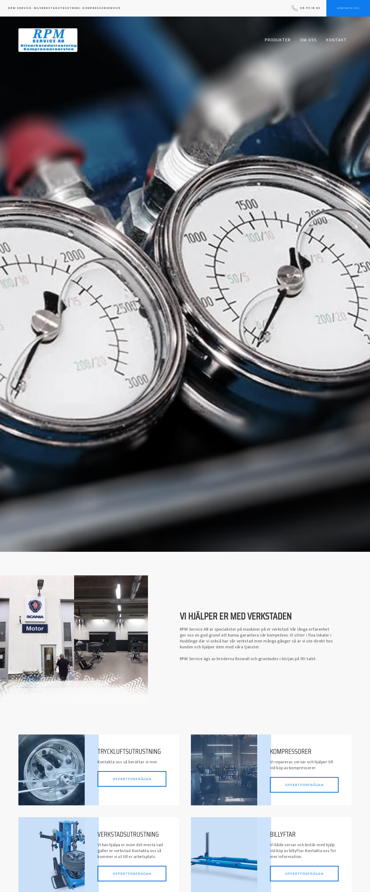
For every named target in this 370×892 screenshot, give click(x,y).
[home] (47, 40)
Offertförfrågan (132, 779)
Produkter (278, 40)
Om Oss (308, 40)
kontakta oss (348, 8)
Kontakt (336, 40)
